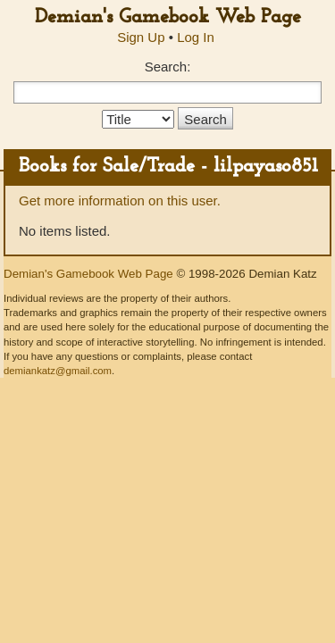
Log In (195, 37)
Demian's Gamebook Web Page (168, 17)
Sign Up (140, 37)
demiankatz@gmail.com (58, 370)
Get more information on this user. (120, 200)
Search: (168, 66)
